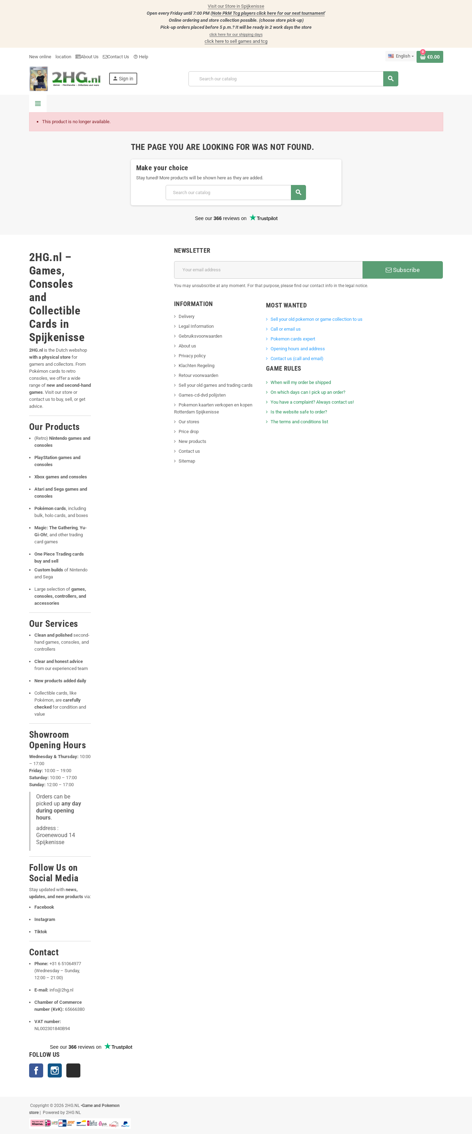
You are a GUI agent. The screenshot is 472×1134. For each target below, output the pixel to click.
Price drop (189, 431)
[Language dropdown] (400, 56)
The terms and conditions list (299, 421)
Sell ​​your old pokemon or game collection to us (317, 319)
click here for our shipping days (236, 34)
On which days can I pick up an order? (308, 392)
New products (192, 441)
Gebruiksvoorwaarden (200, 336)
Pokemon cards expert (293, 338)
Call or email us (286, 329)
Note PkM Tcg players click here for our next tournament (268, 13)
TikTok (73, 1070)
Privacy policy (192, 355)
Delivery (186, 316)
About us (187, 346)
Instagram (55, 1070)
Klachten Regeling (196, 365)
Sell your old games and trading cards (216, 385)
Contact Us (116, 56)
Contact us (189, 451)
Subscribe (403, 269)
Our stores (189, 421)
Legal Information (196, 326)
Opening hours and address (298, 348)
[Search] (293, 78)
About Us (87, 56)
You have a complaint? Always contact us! (312, 402)
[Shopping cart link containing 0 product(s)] (430, 57)
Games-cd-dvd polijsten (202, 395)
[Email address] (268, 270)
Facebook (36, 1070)
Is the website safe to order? (299, 412)
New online (40, 56)
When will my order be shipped (301, 382)
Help (140, 56)
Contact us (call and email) (297, 358)
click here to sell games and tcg (236, 41)
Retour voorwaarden (198, 375)
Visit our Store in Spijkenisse (236, 6)
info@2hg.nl (61, 990)
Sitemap (187, 461)
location (63, 56)
